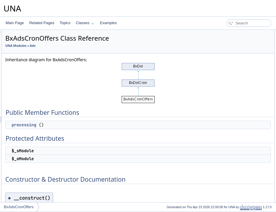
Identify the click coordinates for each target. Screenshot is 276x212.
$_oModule (223, 59)
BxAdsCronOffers (19, 207)
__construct (224, 72)
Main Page (15, 23)
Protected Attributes (225, 46)
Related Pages (41, 23)
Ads (106, 46)
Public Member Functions (230, 33)
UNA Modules (89, 46)
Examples (108, 23)
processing (97, 124)
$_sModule (223, 52)
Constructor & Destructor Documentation (242, 65)
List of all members (225, 91)
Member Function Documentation (236, 78)
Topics (65, 23)
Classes (85, 23)
